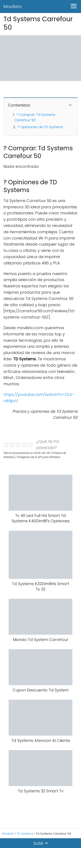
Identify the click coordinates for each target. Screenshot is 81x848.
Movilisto (12, 6)
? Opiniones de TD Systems (40, 127)
